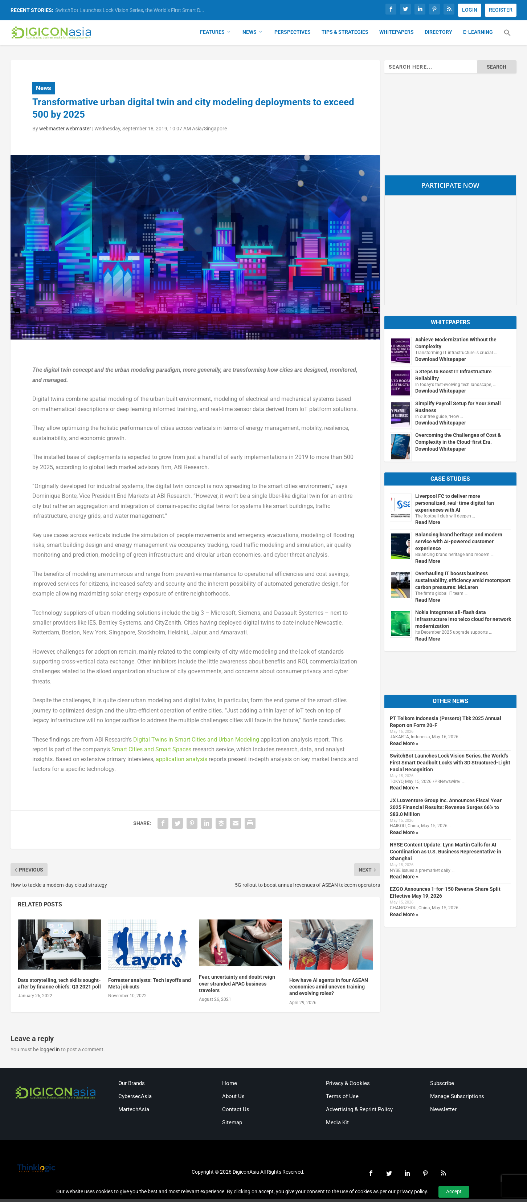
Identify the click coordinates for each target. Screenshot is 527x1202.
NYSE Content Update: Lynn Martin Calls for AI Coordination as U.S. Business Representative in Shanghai (445, 854)
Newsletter (443, 1112)
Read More (427, 525)
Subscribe (442, 1086)
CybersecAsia (135, 1099)
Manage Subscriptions (457, 1099)
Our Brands (131, 1086)
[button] (507, 40)
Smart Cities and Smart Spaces (151, 752)
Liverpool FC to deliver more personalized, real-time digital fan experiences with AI (454, 506)
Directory (438, 35)
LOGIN (469, 10)
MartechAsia (133, 1112)
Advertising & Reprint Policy (359, 1112)
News (249, 35)
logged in (50, 1052)
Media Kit (337, 1125)
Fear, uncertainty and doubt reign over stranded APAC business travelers (237, 986)
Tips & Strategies (345, 35)
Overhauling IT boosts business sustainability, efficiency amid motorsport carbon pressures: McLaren (463, 583)
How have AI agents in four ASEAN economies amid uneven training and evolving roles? (328, 989)
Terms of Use (342, 1099)
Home (229, 1086)
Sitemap (232, 1125)
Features (212, 35)
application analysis (181, 762)
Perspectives (292, 35)
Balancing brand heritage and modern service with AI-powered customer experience (458, 544)
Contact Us (235, 1112)
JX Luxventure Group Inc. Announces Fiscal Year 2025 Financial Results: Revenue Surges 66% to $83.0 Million (446, 810)
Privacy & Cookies (348, 1086)
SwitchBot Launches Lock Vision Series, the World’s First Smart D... (129, 10)
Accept (454, 1191)
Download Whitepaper (440, 362)
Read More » (404, 746)
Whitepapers (396, 35)
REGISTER (500, 10)
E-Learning (478, 35)
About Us (233, 1099)
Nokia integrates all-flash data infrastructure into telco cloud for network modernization (463, 622)
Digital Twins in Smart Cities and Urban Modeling (196, 742)
